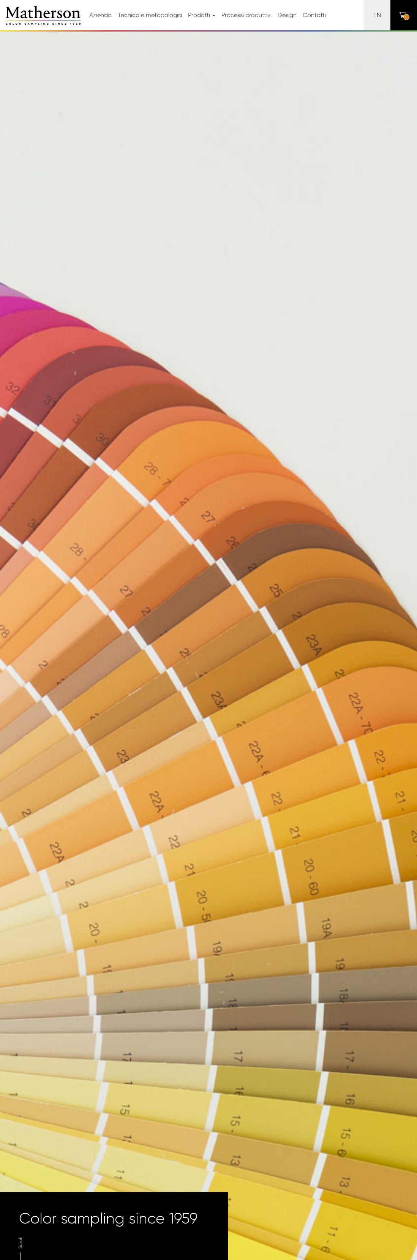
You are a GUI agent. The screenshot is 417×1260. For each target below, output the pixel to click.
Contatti (314, 15)
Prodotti (201, 15)
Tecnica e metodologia (150, 15)
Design (287, 15)
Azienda (100, 15)
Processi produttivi (246, 15)
